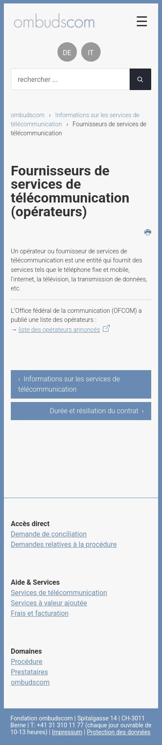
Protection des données (118, 732)
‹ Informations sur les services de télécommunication (69, 384)
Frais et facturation (40, 613)
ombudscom (27, 115)
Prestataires (29, 672)
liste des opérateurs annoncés (59, 330)
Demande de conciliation (49, 534)
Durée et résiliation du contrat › (97, 411)
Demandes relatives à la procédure (64, 544)
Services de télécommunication (59, 593)
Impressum (67, 732)
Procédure (26, 662)
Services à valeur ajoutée (49, 603)
